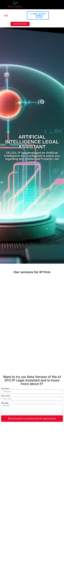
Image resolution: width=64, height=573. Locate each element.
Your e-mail (5, 396)
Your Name (5, 388)
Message (4, 403)
